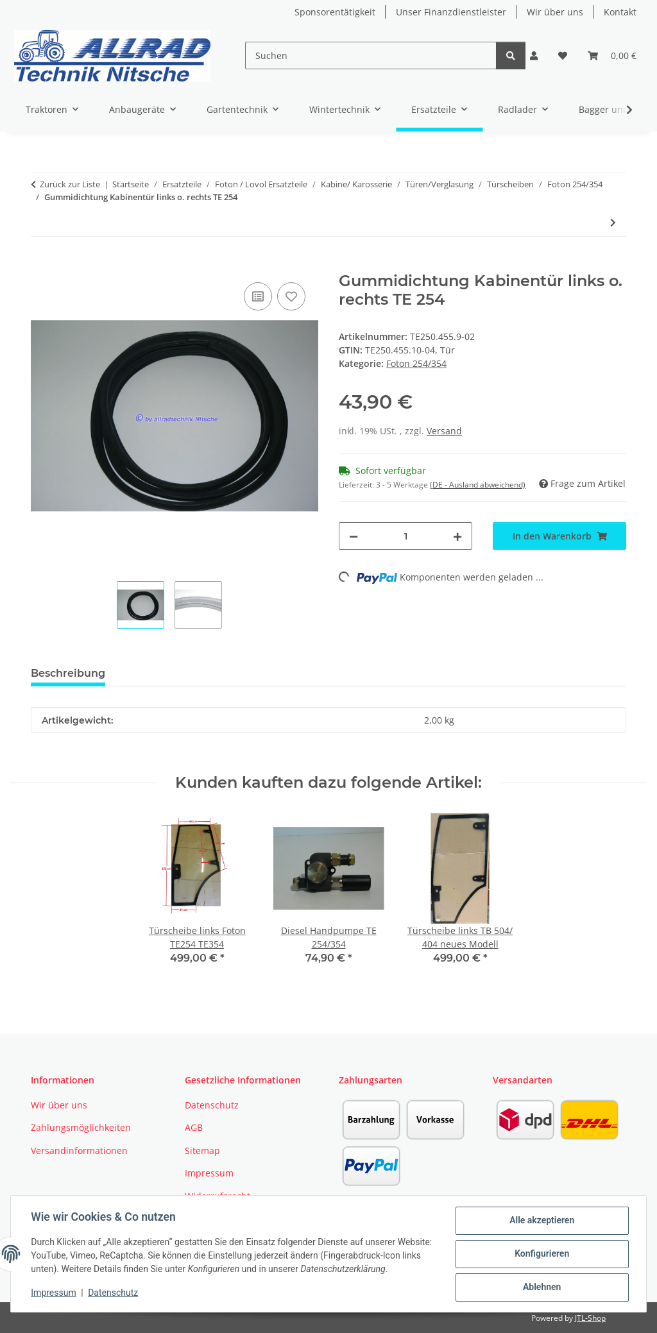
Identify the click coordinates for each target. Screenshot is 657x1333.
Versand (444, 431)
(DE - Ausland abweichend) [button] (477, 484)
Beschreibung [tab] (68, 673)
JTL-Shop (590, 1317)
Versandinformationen (79, 1150)
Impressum (53, 1293)
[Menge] (405, 536)
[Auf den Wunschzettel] (291, 296)
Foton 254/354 (416, 363)
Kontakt (620, 12)
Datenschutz (114, 1293)
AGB (194, 1127)
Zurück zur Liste (70, 184)
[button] (534, 55)
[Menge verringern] (353, 536)
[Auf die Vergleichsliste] (258, 296)
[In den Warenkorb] (41, 265)
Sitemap (202, 1150)
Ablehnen (541, 1287)
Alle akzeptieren (541, 1221)
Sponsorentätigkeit (334, 12)
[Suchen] (371, 55)
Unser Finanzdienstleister (451, 12)
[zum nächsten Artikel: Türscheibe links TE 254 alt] (613, 222)
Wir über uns (555, 12)
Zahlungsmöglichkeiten (81, 1127)
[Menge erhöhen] (457, 536)
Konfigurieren (541, 1254)
